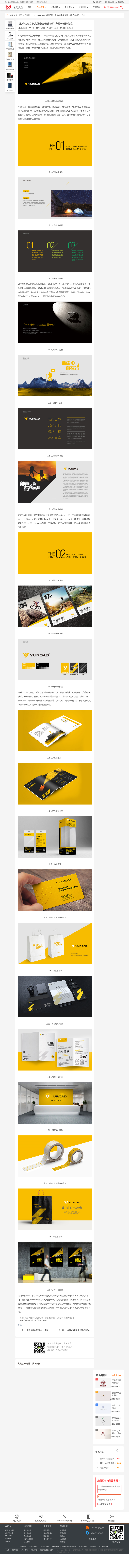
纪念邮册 (63, 1533)
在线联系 (92, 1539)
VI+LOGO (39, 15)
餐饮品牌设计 (48, 1533)
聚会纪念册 (10, 59)
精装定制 (82, 7)
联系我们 (111, 2)
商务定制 (63, 1542)
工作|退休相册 (28, 1539)
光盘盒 (62, 1536)
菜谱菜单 (10, 80)
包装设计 (8, 1541)
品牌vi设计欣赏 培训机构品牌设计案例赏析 (84, 1330)
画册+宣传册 (10, 29)
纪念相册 (54, 7)
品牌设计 (40, 7)
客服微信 (98, 2)
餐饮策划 (68, 7)
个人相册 (27, 1542)
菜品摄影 (46, 1536)
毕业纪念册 (10, 49)
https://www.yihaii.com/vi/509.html (33, 1320)
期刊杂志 (8, 1538)
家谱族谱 (10, 90)
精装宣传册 (9, 1533)
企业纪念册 (10, 69)
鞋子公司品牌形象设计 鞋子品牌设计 (40, 1330)
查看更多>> (116, 1375)
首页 (29, 7)
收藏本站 (121, 2)
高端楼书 (63, 1539)
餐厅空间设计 (48, 1539)
